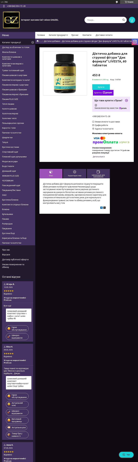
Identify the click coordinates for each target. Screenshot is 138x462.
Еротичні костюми (10, 147)
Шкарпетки (7, 137)
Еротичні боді (8, 233)
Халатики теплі (9, 118)
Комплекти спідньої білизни (15, 204)
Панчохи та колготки (11, 133)
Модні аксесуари (10, 161)
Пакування (7, 228)
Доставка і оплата (104, 35)
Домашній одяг (9, 171)
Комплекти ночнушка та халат (16, 80)
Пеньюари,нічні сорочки (13, 123)
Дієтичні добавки (52, 41)
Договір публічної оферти (15, 259)
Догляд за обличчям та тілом (15, 47)
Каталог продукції (57, 35)
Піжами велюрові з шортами (15, 85)
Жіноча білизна (9, 52)
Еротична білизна (10, 200)
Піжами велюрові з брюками (15, 94)
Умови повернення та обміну (13, 265)
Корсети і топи (9, 128)
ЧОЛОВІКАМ (7, 181)
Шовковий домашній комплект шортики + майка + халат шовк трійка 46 (17, 315)
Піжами (5, 219)
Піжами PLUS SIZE (10, 99)
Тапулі (5, 142)
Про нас (74, 35)
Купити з (103, 92)
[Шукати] (123, 20)
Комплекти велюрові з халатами (12, 65)
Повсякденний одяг (11, 185)
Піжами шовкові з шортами (14, 75)
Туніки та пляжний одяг (13, 70)
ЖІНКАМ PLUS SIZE (10, 176)
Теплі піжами (8, 104)
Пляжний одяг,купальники (14, 157)
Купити (101, 87)
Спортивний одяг (10, 152)
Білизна (5, 209)
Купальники (7, 214)
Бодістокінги (8, 166)
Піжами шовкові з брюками (14, 89)
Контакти (87, 35)
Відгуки (6, 254)
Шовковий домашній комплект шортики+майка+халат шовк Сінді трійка (18, 382)
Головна (41, 35)
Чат (126, 454)
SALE (4, 195)
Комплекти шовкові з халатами (12, 58)
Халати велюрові (10, 113)
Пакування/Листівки (11, 190)
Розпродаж (7, 224)
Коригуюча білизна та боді (14, 238)
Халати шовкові (9, 109)
